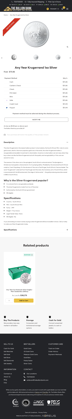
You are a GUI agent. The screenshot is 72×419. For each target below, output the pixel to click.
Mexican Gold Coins (31, 354)
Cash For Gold (9, 348)
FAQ (5, 383)
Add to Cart (23, 301)
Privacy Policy (42, 412)
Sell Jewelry (8, 363)
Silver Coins (28, 363)
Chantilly (45, 392)
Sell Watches (8, 351)
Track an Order (53, 348)
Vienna (37, 392)
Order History (53, 351)
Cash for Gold (55, 320)
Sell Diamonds (9, 360)
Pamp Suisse (28, 360)
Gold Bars (27, 357)
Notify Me (36, 120)
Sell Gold (7, 354)
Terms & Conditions (31, 412)
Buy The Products (11, 320)
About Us (7, 377)
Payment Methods (55, 354)
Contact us (8, 374)
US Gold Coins (29, 351)
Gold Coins (27, 348)
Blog (5, 380)
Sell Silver (7, 357)
